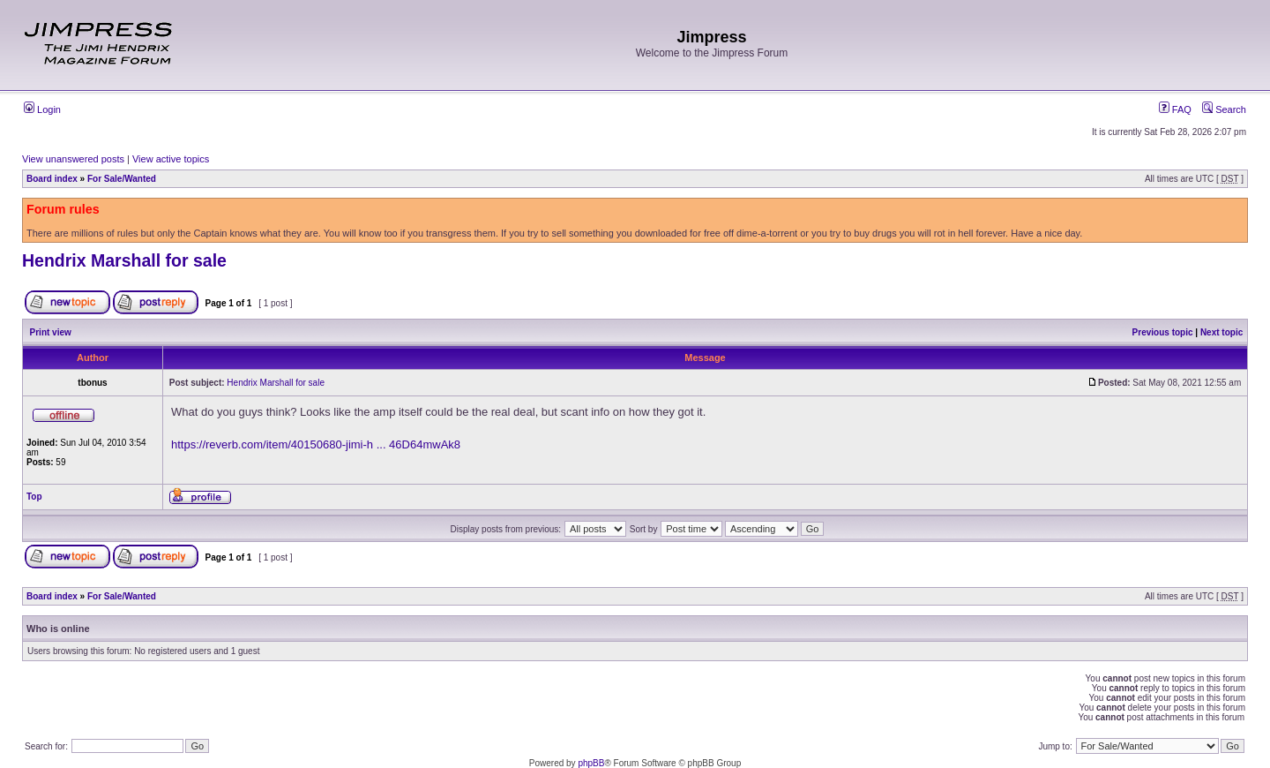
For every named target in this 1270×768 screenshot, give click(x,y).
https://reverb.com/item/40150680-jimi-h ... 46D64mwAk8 (315, 444)
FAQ (1175, 109)
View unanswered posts (73, 159)
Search (1224, 109)
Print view (50, 332)
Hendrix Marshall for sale (124, 260)
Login (42, 109)
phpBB (591, 763)
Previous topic (1162, 332)
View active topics (170, 159)
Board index (52, 179)
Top (34, 496)
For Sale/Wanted (121, 179)
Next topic (1221, 332)
